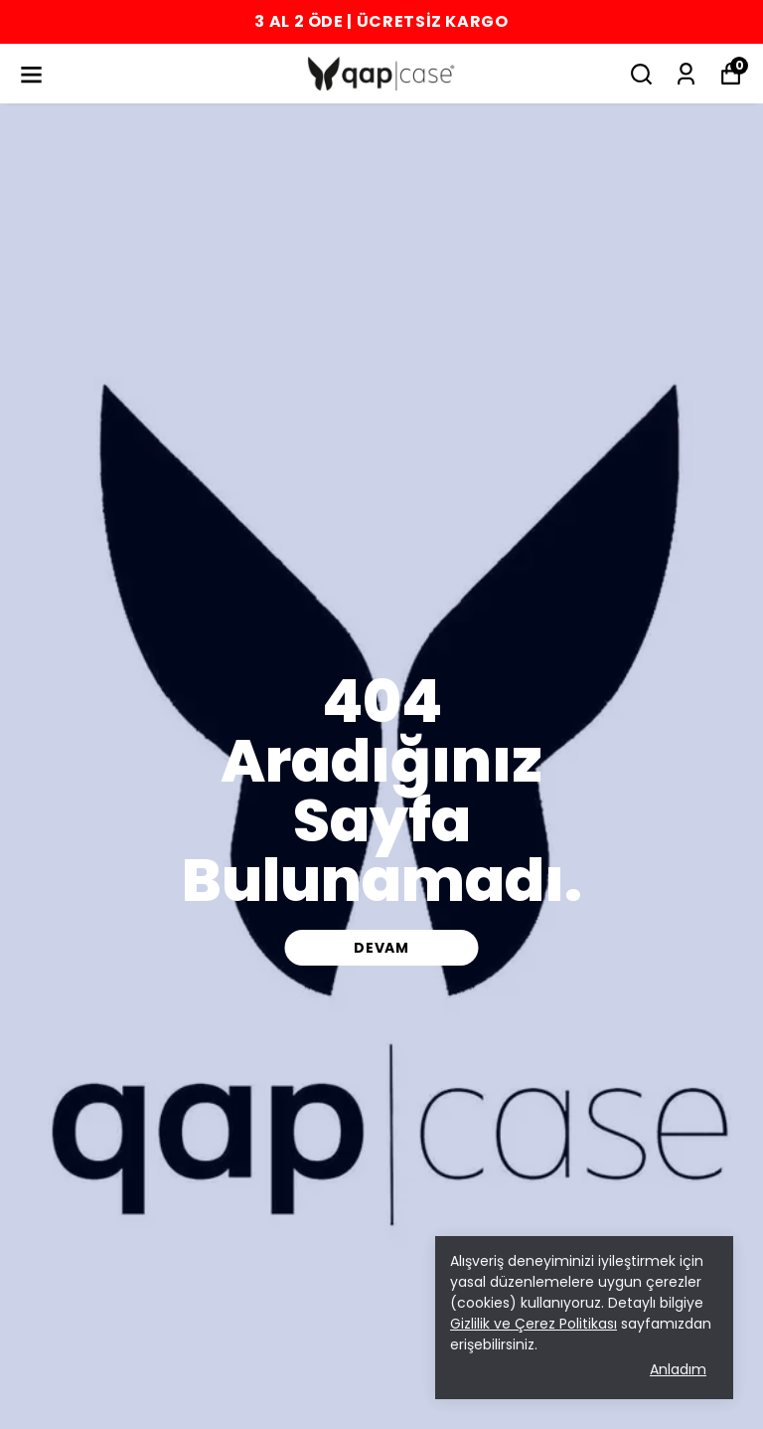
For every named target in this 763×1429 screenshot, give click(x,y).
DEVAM (381, 948)
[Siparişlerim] (686, 74)
